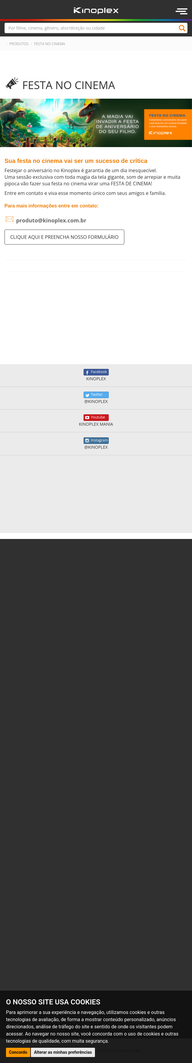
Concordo (18, 1052)
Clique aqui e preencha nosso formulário (64, 237)
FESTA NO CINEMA (49, 43)
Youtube (96, 418)
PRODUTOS (18, 43)
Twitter (96, 395)
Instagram (96, 441)
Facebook (96, 372)
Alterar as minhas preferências (63, 1052)
